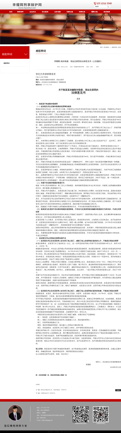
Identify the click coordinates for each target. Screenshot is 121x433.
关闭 (118, 390)
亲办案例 (45, 12)
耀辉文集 (94, 12)
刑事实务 (82, 12)
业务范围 (57, 12)
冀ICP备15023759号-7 (67, 431)
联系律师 (107, 12)
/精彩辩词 (114, 47)
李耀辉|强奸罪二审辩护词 (48, 393)
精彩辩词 (6, 63)
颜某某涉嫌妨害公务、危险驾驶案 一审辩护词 (53, 390)
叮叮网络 (56, 431)
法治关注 (33, 12)
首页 (10, 12)
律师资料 (20, 12)
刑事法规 (70, 12)
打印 (97, 67)
